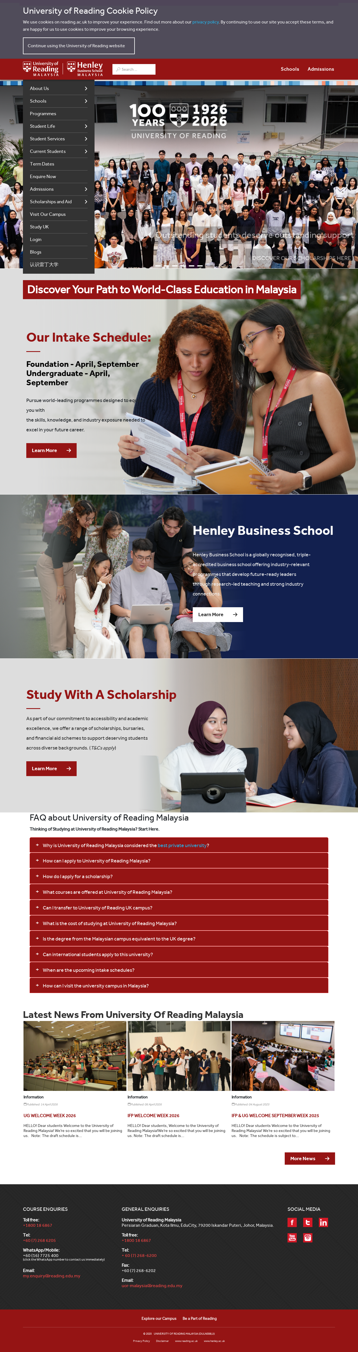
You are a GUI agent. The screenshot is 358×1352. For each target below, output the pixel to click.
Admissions (42, 189)
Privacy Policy (141, 1341)
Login (35, 239)
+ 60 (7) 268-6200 (139, 1255)
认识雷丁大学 (44, 265)
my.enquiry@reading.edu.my (51, 1275)
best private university (182, 845)
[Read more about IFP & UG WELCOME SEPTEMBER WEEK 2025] (275, 1115)
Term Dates (42, 164)
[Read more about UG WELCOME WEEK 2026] (49, 1115)
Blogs (35, 252)
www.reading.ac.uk (186, 1341)
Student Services (47, 139)
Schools (38, 101)
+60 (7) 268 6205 (39, 1240)
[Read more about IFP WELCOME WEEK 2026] (153, 1115)
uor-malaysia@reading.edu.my (152, 1285)
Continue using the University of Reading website (76, 45)
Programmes (43, 114)
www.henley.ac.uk (214, 1341)
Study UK (39, 227)
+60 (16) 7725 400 (40, 1255)
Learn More (44, 450)
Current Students (48, 151)
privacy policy (205, 22)
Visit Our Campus (48, 214)
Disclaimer (162, 1341)
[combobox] (134, 69)
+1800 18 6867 (37, 1225)
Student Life (42, 126)
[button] (179, 845)
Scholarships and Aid (51, 202)
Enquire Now (43, 176)
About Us (39, 88)
